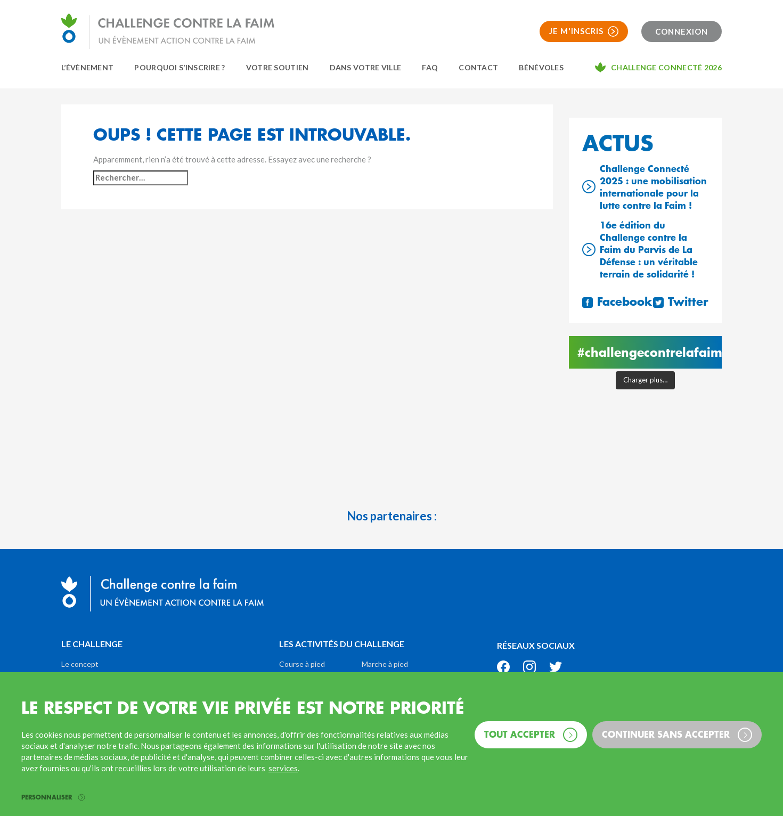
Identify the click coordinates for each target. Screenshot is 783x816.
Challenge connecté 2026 (666, 67)
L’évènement (87, 67)
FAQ (430, 67)
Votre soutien (277, 67)
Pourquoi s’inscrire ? (179, 67)
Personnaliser (53, 797)
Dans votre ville (366, 67)
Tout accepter (530, 734)
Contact (478, 67)
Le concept (80, 663)
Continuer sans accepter (677, 734)
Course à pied (302, 663)
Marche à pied (385, 663)
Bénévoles (541, 67)
